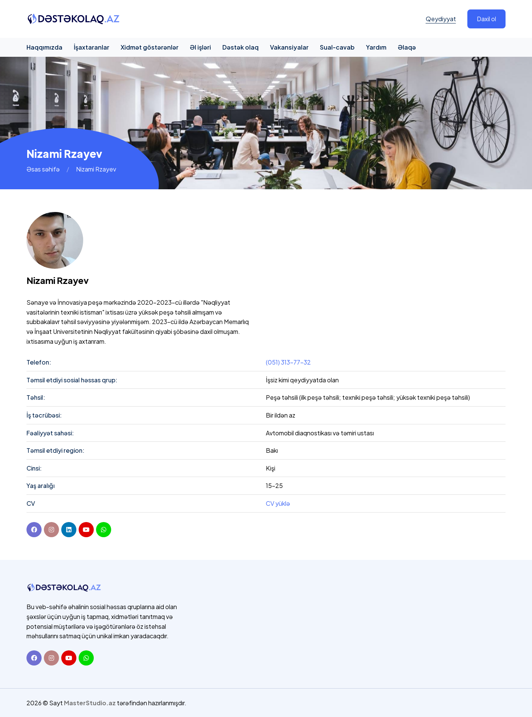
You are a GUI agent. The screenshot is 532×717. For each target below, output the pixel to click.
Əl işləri (200, 47)
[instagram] (51, 529)
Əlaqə (407, 47)
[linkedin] (68, 529)
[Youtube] (68, 658)
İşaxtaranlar (91, 47)
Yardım (376, 47)
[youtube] (86, 529)
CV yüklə (278, 503)
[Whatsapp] (86, 658)
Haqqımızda (44, 47)
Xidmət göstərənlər (149, 47)
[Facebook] (34, 529)
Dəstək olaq (240, 47)
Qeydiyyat (441, 19)
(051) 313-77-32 (288, 362)
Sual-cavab (337, 47)
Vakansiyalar (289, 47)
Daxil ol (486, 19)
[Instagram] (51, 658)
